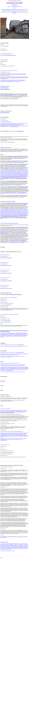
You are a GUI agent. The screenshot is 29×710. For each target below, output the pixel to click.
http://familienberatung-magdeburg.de (6, 273)
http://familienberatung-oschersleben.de (6, 280)
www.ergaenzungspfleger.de (20, 352)
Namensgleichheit (5, 177)
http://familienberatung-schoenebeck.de (6, 288)
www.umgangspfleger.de (20, 344)
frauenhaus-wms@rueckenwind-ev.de (8, 452)
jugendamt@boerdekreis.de (7, 320)
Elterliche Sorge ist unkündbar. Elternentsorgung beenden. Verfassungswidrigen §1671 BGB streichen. (14, 12)
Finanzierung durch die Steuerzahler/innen (15, 294)
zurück (1, 557)
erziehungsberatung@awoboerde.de (8, 303)
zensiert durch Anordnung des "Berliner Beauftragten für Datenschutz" (17, 160)
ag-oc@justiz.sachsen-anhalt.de (7, 53)
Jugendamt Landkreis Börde (4, 112)
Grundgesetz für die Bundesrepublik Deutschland (14, 6)
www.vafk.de (19, 151)
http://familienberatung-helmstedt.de (5, 265)
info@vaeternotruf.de (3, 125)
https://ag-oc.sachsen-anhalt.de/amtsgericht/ (9, 55)
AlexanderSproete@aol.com (7, 121)
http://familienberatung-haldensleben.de (6, 257)
